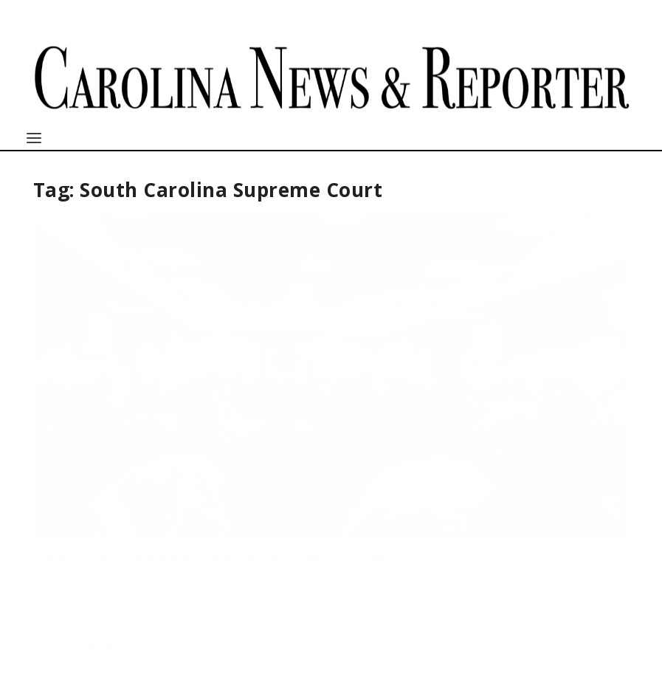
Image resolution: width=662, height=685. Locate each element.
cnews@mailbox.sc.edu (106, 643)
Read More (88, 533)
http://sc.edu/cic (397, 628)
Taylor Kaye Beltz (96, 393)
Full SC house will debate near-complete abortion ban (126, 358)
